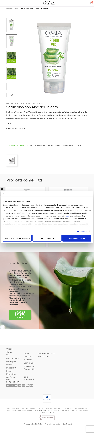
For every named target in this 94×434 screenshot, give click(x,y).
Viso (8, 355)
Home (9, 8)
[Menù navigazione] (4, 3)
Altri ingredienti (29, 378)
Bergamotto (29, 369)
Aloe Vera (28, 356)
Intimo (9, 365)
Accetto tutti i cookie (76, 238)
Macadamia (29, 366)
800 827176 (50, 412)
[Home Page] (48, 3)
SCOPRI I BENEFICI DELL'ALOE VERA (20, 315)
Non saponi (11, 361)
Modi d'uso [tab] (54, 145)
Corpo (9, 352)
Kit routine (11, 374)
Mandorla (28, 360)
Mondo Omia (43, 356)
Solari (8, 371)
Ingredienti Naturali (46, 353)
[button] (11, 20)
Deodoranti (11, 368)
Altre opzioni (82, 231)
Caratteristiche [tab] (36, 145)
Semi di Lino (29, 363)
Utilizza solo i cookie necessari (17, 238)
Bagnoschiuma (13, 358)
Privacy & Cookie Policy (33, 424)
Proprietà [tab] (68, 145)
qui (67, 216)
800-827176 (47, 417)
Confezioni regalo (11, 378)
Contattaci (67, 424)
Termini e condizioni (53, 424)
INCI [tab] (79, 145)
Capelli (9, 349)
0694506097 (41, 410)
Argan (26, 353)
